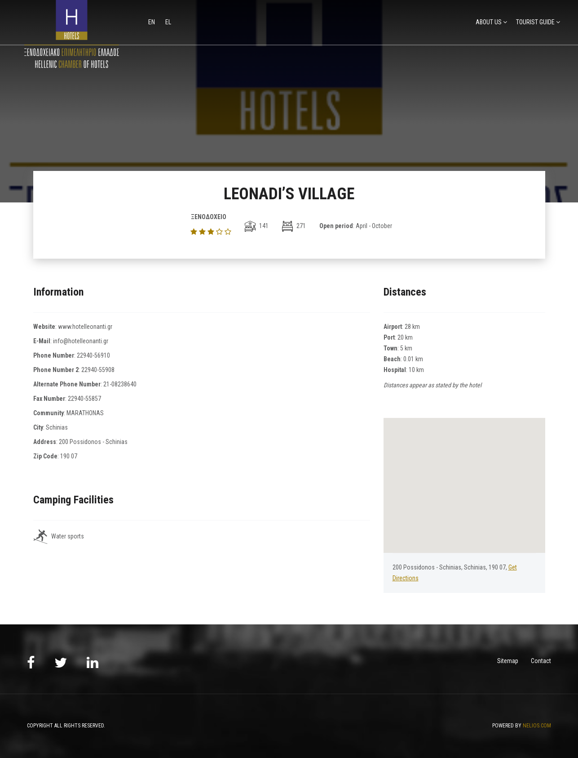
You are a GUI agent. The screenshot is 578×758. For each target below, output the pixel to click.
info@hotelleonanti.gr (80, 341)
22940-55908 (98, 369)
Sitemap (507, 660)
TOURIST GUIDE (535, 22)
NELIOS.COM (537, 725)
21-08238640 (120, 384)
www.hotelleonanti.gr (85, 326)
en (152, 22)
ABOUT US (489, 22)
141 (257, 225)
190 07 (68, 456)
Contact (541, 660)
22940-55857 (84, 398)
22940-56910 (93, 355)
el (168, 22)
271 (294, 225)
